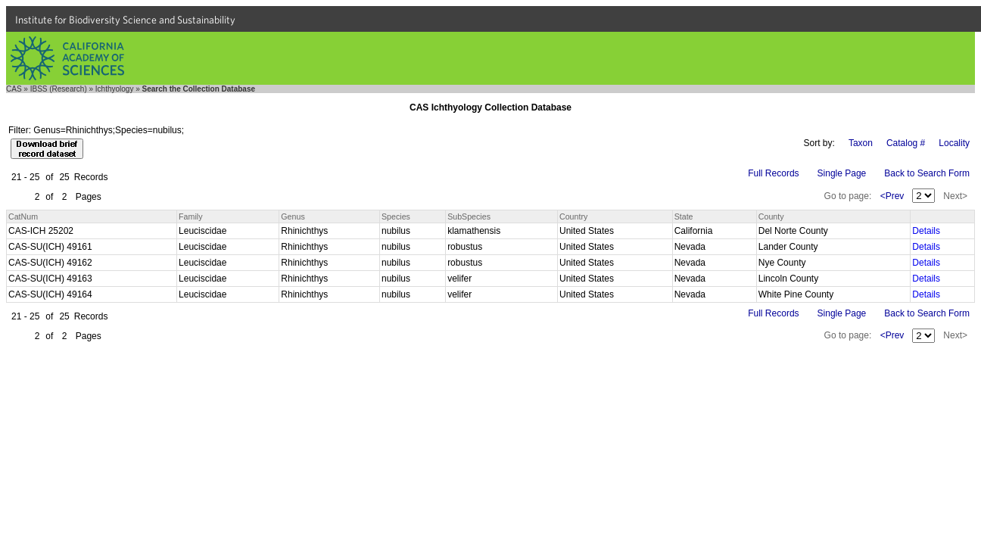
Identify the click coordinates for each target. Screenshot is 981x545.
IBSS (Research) (58, 89)
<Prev (892, 196)
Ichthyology (114, 89)
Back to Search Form (927, 173)
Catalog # (905, 143)
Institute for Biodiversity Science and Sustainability (125, 20)
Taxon (861, 143)
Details (926, 231)
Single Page (842, 173)
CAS (14, 89)
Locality (954, 143)
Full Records (773, 173)
